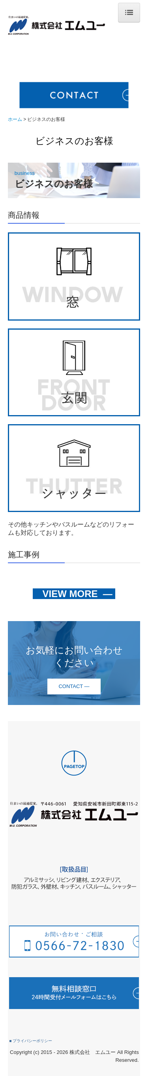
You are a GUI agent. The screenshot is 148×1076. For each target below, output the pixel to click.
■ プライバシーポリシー (30, 1041)
